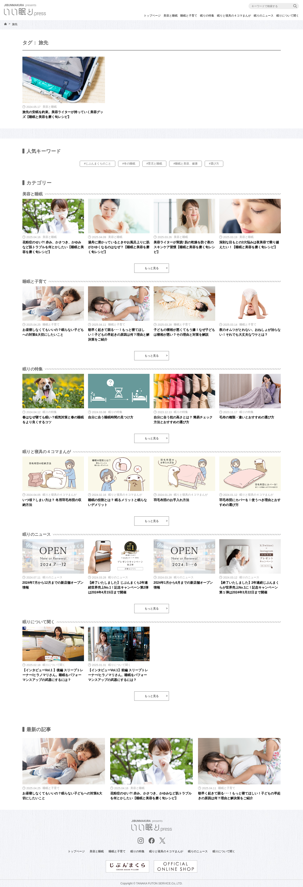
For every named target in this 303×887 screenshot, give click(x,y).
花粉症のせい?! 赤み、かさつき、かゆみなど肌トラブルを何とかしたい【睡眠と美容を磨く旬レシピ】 (53, 247)
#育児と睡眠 (154, 163)
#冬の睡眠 (128, 163)
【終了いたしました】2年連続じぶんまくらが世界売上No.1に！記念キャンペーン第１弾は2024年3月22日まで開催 (249, 587)
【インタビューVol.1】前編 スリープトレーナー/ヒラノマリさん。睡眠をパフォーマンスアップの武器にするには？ (118, 675)
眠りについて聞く (287, 15)
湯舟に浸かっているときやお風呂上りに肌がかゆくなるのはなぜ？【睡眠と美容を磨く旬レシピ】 (118, 247)
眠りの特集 (207, 15)
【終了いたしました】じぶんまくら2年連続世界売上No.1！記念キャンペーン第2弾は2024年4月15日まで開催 (118, 587)
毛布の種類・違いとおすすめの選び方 (246, 417)
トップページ (152, 15)
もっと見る (152, 268)
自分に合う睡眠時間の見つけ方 (110, 417)
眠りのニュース (264, 15)
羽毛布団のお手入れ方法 (171, 500)
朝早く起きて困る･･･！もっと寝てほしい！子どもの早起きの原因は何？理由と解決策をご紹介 (118, 334)
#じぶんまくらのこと (97, 163)
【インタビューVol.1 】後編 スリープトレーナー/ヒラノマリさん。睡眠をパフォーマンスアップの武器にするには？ (52, 675)
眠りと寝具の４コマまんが (234, 15)
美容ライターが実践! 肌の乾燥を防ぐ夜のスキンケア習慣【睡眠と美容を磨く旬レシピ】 (184, 247)
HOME (5, 24)
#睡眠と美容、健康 (185, 163)
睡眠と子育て (188, 15)
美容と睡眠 (171, 15)
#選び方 (214, 163)
